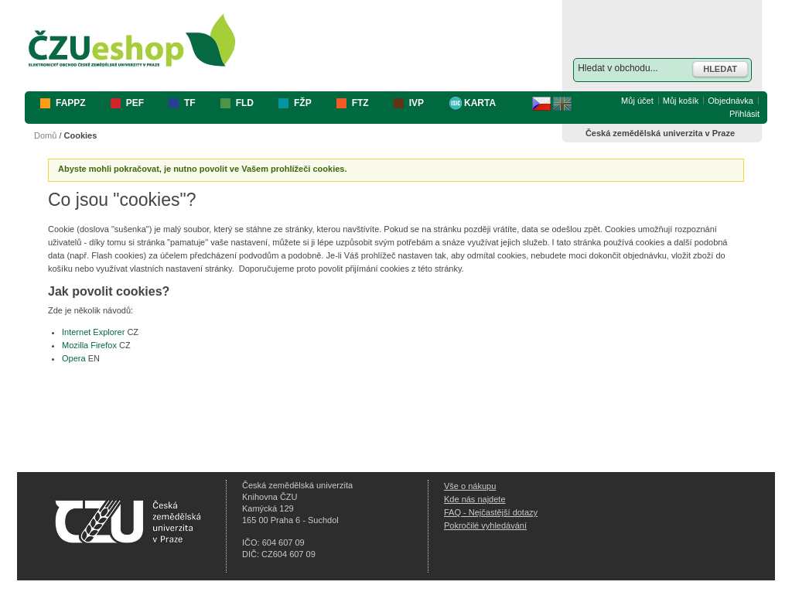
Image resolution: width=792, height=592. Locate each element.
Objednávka (730, 100)
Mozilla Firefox (89, 345)
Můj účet (637, 100)
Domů (45, 135)
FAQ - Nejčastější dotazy (491, 512)
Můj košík (680, 100)
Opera (74, 358)
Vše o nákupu (470, 486)
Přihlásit (744, 113)
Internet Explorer (93, 332)
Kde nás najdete (475, 499)
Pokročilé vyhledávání (485, 525)
